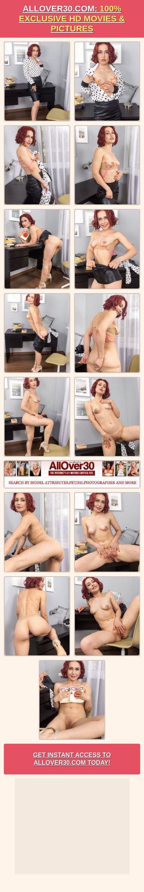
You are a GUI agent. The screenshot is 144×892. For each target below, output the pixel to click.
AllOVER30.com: (72, 18)
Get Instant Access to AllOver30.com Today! (72, 759)
